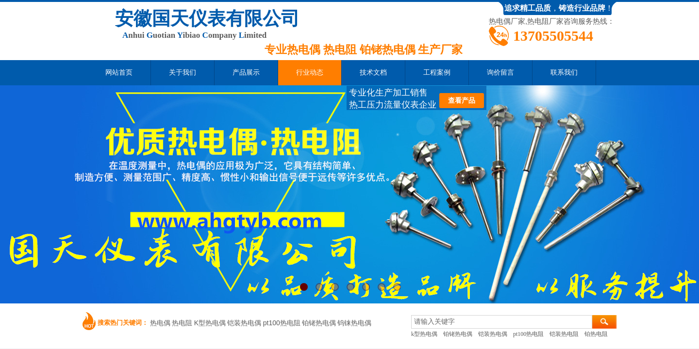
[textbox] (501, 322)
